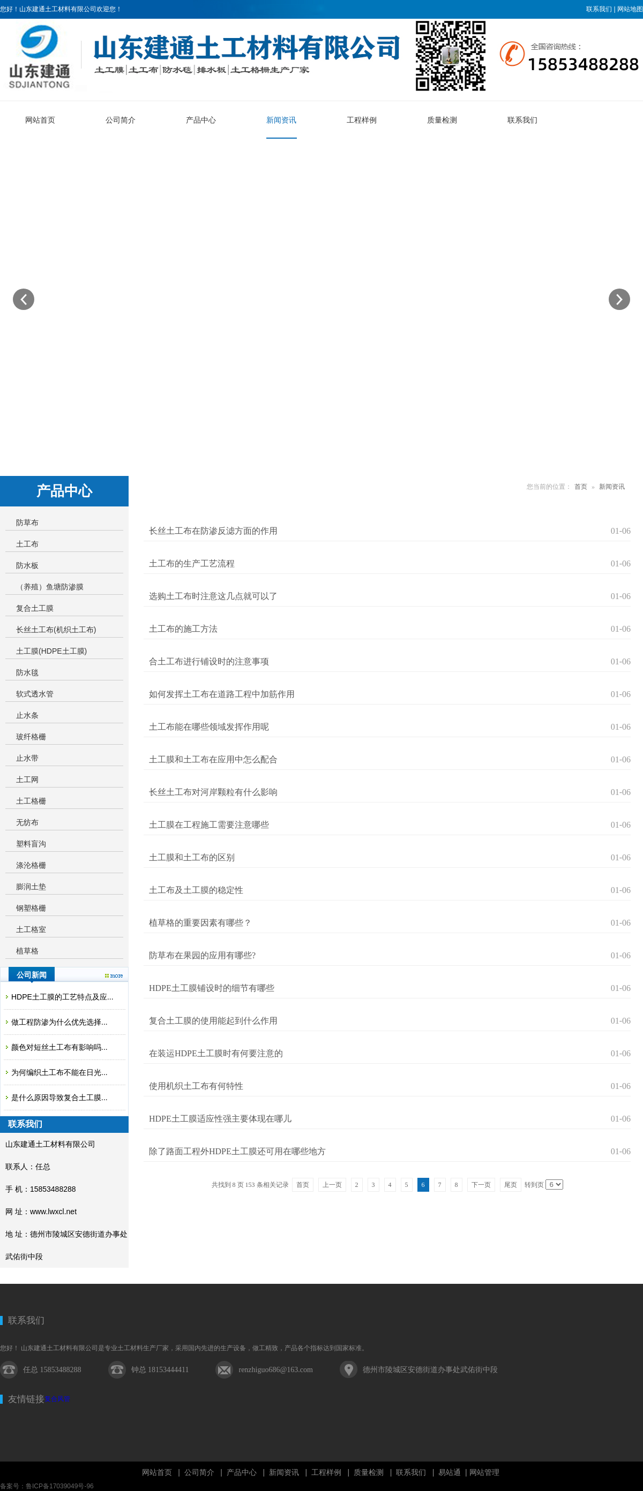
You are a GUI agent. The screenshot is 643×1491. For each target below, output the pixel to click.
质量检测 (369, 1472)
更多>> (114, 976)
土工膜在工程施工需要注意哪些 (209, 824)
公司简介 (199, 1472)
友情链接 (26, 1399)
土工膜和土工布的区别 (192, 857)
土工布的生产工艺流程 (192, 563)
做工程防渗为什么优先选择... (59, 1022)
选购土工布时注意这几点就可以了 (213, 596)
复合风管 (57, 1399)
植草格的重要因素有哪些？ (200, 922)
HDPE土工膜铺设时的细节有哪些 (211, 988)
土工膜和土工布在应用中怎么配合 (213, 759)
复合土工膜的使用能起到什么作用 (213, 1020)
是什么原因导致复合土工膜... (59, 1097)
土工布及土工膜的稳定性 (196, 890)
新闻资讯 (612, 486)
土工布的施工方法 (183, 628)
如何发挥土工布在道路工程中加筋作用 (222, 694)
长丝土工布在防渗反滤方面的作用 (213, 530)
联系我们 (599, 9)
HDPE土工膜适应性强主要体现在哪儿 (220, 1118)
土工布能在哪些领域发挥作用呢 (209, 726)
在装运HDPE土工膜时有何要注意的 (216, 1053)
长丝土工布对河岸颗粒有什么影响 (213, 792)
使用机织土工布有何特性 (196, 1086)
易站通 (453, 1472)
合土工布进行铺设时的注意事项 (209, 661)
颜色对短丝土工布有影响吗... (59, 1047)
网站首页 (157, 1472)
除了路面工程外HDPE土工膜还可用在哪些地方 (237, 1151)
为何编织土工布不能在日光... (59, 1072)
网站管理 (484, 1472)
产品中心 (242, 1472)
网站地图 (630, 9)
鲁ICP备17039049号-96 (60, 1486)
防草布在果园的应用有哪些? (202, 955)
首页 (580, 486)
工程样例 (326, 1472)
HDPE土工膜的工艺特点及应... (62, 997)
